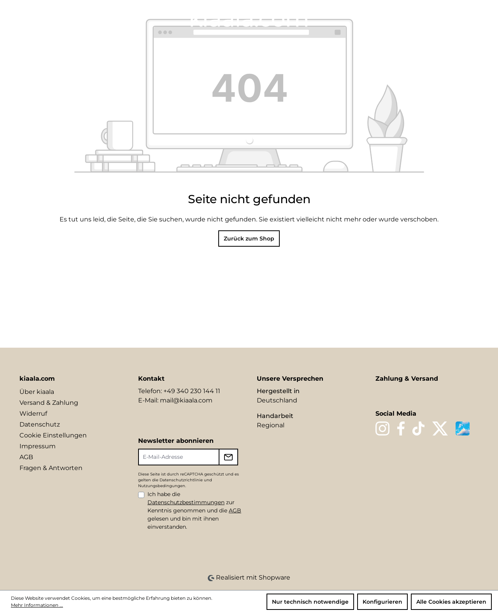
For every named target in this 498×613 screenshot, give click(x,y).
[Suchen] (419, 18)
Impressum (37, 446)
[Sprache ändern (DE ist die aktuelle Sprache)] (404, 17)
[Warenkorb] (473, 18)
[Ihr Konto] (445, 18)
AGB (26, 457)
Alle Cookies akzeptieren (451, 601)
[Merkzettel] (432, 18)
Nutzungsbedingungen (161, 485)
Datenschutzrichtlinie (181, 479)
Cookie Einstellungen (53, 435)
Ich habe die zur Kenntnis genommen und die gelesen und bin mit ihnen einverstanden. (194, 510)
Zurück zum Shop (249, 238)
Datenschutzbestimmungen (185, 502)
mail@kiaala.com (186, 400)
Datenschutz (39, 424)
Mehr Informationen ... (37, 605)
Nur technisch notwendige (310, 601)
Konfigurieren (382, 601)
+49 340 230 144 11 (191, 391)
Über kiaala (36, 391)
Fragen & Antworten (50, 468)
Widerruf (33, 413)
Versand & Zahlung (48, 402)
